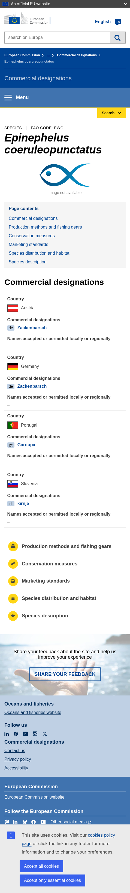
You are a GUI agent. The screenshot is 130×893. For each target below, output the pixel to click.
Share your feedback (65, 674)
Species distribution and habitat (39, 253)
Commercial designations (77, 55)
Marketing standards (28, 244)
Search (117, 37)
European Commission (22, 55)
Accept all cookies (41, 866)
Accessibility (16, 768)
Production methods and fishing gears (45, 227)
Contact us (14, 750)
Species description (28, 262)
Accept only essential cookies (52, 880)
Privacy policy (17, 759)
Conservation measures (32, 235)
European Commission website (34, 797)
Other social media (68, 822)
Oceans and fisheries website (32, 712)
